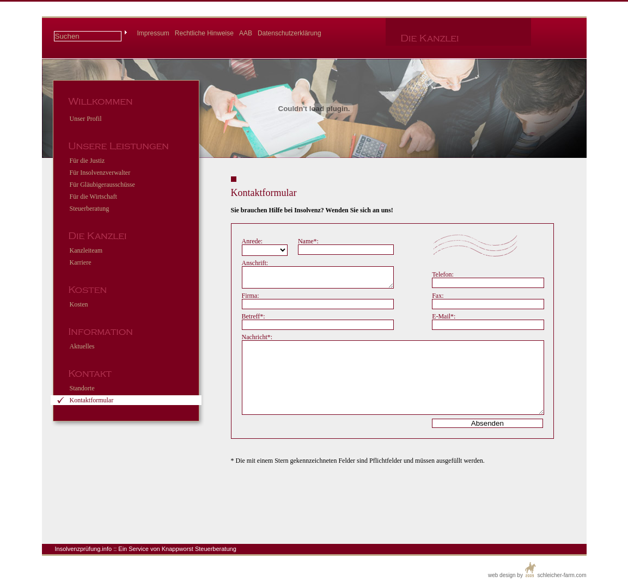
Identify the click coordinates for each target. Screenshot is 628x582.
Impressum (153, 33)
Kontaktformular (92, 400)
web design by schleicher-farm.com (537, 569)
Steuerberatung (89, 208)
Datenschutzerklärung (289, 33)
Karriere (81, 262)
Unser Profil (86, 118)
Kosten (79, 304)
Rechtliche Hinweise (204, 33)
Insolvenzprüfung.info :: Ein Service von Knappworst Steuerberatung (145, 549)
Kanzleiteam (86, 250)
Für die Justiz (87, 160)
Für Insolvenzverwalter (100, 172)
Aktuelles (82, 346)
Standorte (82, 388)
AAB (245, 33)
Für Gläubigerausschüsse (102, 184)
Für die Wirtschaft (93, 196)
